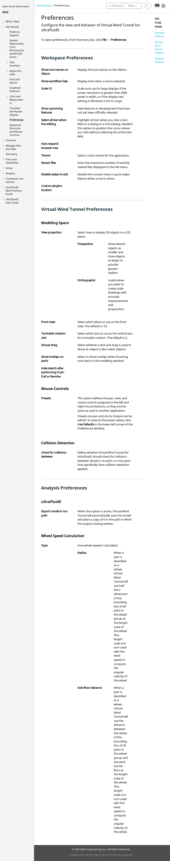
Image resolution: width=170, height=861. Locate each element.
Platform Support (15, 33)
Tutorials (11, 140)
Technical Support (122, 854)
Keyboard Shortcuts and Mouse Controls (16, 130)
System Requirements (17, 49)
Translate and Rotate (16, 111)
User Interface (15, 64)
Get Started (12, 26)
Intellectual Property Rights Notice (89, 854)
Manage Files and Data (13, 147)
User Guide (12, 201)
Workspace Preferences (161, 34)
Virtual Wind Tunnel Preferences (161, 47)
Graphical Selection (15, 89)
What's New (12, 21)
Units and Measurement (16, 100)
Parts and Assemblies (12, 161)
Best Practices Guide (13, 191)
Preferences (16, 119)
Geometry (11, 154)
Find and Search (15, 81)
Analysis (10, 173)
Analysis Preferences (161, 60)
